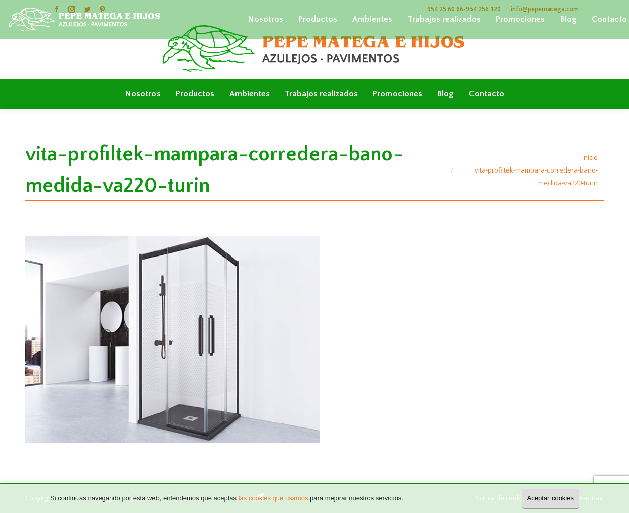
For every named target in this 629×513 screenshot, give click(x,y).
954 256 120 (483, 9)
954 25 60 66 (445, 9)
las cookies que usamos (273, 498)
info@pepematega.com (545, 9)
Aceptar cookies (550, 498)
